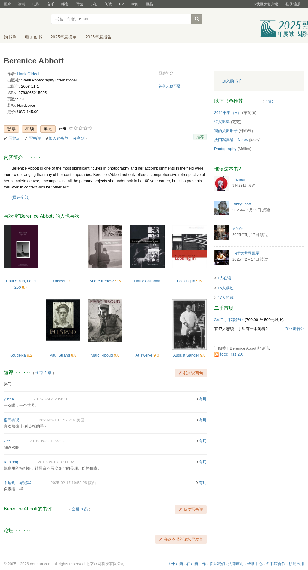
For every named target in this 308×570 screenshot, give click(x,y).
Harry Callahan (147, 281)
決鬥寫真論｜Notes (231, 139)
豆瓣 (7, 4)
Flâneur (238, 179)
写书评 (35, 138)
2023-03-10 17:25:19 (57, 420)
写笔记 (14, 138)
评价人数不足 (169, 86)
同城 (79, 4)
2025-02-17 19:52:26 (69, 482)
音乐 (50, 4)
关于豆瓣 (175, 564)
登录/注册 (293, 4)
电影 (36, 4)
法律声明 (236, 564)
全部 (269, 101)
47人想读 (225, 297)
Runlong (11, 462)
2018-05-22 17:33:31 (47, 441)
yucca (9, 399)
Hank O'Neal (28, 74)
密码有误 (11, 420)
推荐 (200, 137)
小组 (93, 4)
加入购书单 (58, 138)
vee (7, 441)
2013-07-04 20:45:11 (51, 399)
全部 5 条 (43, 372)
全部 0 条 (80, 509)
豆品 (149, 4)
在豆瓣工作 (196, 564)
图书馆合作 (275, 564)
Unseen (60, 281)
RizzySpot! (241, 204)
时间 (135, 4)
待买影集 (222, 121)
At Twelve (145, 355)
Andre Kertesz (102, 281)
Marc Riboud (102, 355)
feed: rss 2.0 (231, 354)
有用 (203, 399)
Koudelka (18, 355)
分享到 (79, 138)
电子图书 (33, 37)
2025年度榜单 (64, 37)
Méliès (238, 228)
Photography (225, 148)
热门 (7, 384)
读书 (21, 4)
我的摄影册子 (226, 130)
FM (121, 4)
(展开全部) (20, 197)
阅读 (108, 4)
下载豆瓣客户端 (265, 4)
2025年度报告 (98, 37)
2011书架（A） (227, 112)
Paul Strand (60, 355)
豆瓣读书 (25, 19)
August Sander (186, 355)
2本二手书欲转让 (229, 319)
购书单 (10, 37)
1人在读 (224, 278)
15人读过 (225, 288)
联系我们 (217, 564)
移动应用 (296, 564)
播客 (65, 4)
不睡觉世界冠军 (17, 482)
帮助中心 (255, 564)
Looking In (186, 281)
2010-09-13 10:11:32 (56, 462)
